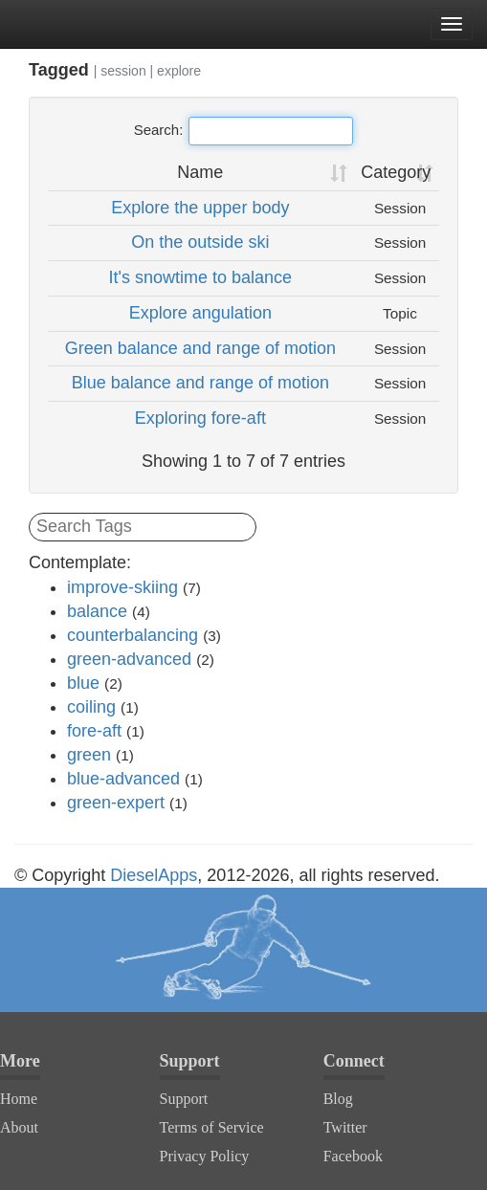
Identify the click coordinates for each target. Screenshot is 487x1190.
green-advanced (129, 659)
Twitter (345, 1127)
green (89, 754)
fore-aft (94, 730)
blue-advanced (123, 778)
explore (179, 70)
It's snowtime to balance (201, 277)
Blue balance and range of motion (200, 382)
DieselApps (153, 875)
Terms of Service (212, 1127)
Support (184, 1099)
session (122, 70)
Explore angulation (200, 312)
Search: (244, 131)
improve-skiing (122, 587)
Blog (338, 1099)
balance (97, 611)
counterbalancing (132, 635)
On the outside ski (200, 242)
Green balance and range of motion (200, 348)
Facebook (353, 1156)
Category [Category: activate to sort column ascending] (396, 172)
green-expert (116, 802)
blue (83, 683)
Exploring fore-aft (200, 418)
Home (18, 1099)
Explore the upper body (200, 207)
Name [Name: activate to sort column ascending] (200, 172)
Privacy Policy (205, 1156)
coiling (91, 706)
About (19, 1127)
